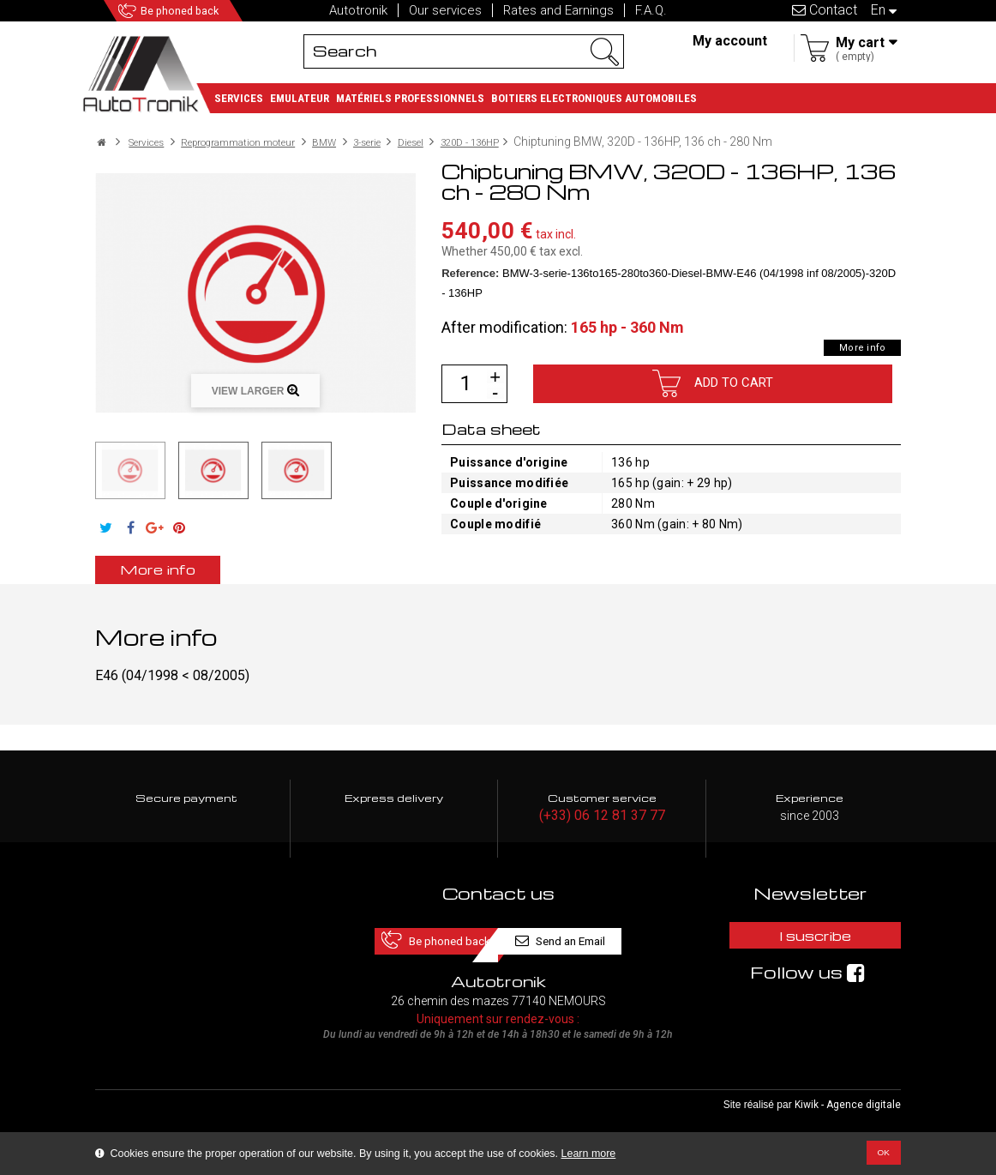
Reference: (470, 273)
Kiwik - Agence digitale (848, 1107)
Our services (445, 10)
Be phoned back (206, 11)
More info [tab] (185, 569)
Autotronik (358, 10)
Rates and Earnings (558, 10)
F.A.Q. (651, 10)
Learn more (588, 1154)
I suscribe (810, 939)
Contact (824, 10)
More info (854, 347)
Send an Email (595, 939)
